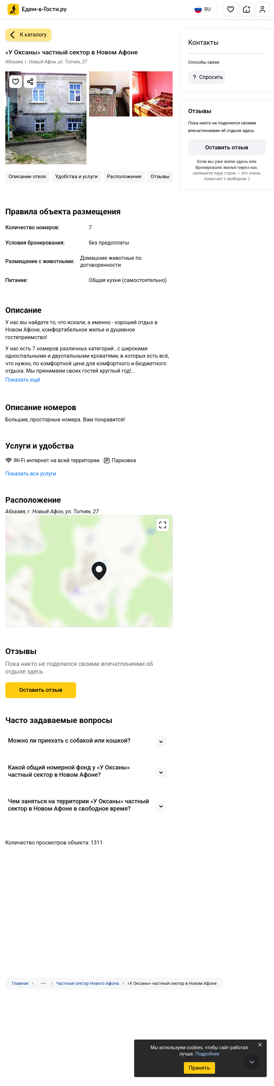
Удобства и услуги (76, 177)
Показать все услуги (30, 474)
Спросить (207, 77)
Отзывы (160, 177)
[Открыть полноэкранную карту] (89, 571)
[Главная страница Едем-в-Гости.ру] (37, 9)
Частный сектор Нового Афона (87, 983)
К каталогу (25, 35)
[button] (230, 9)
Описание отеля (27, 177)
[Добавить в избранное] (15, 81)
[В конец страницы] (251, 1061)
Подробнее (207, 1053)
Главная (20, 983)
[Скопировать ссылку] (30, 81)
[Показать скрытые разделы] (43, 983)
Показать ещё (22, 380)
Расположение (124, 177)
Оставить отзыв (40, 690)
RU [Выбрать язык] (202, 9)
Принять (199, 1068)
